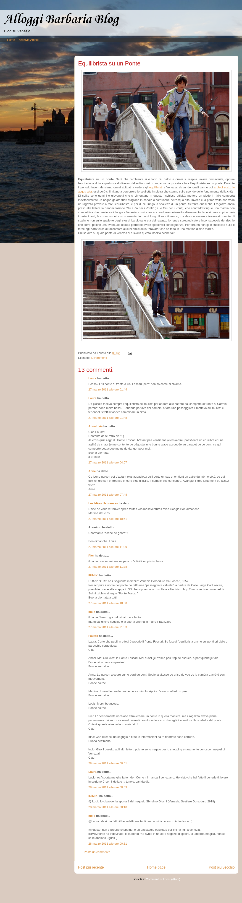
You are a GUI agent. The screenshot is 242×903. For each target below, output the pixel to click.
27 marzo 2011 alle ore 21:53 (107, 627)
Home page (156, 867)
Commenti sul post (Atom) (163, 879)
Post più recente (91, 867)
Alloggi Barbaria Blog (61, 19)
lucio (91, 612)
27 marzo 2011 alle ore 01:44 (107, 389)
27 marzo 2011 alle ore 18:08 (107, 603)
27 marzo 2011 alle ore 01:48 (107, 417)
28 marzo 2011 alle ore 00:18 (107, 807)
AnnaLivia (95, 426)
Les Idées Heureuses (103, 503)
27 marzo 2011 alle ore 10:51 (107, 518)
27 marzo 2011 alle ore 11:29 (107, 547)
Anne (92, 471)
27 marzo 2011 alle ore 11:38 (107, 566)
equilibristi (156, 187)
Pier (91, 555)
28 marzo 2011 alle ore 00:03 (107, 787)
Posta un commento (97, 852)
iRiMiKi (93, 575)
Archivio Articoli (29, 40)
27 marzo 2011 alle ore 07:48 (107, 494)
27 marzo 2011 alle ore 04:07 (107, 462)
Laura (92, 378)
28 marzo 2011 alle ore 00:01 (107, 763)
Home (11, 40)
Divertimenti (99, 357)
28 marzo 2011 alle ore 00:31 (107, 843)
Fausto (93, 636)
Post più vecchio (222, 867)
